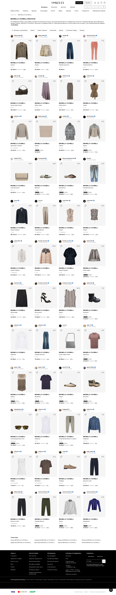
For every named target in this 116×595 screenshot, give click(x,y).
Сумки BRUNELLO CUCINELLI (19, 540)
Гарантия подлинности (35, 558)
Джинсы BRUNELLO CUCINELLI (67, 540)
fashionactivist (91, 35)
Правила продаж (78, 591)
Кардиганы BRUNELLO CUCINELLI (21, 542)
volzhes (64, 116)
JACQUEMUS (51, 579)
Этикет (13, 567)
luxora (16, 200)
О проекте (14, 556)
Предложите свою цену (36, 567)
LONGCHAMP (62, 579)
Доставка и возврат (34, 564)
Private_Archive (42, 241)
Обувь (60, 11)
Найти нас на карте (71, 574)
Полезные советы (34, 569)
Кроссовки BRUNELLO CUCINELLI (44, 542)
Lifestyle (72, 7)
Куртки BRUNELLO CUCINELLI (67, 542)
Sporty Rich (89, 579)
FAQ (67, 558)
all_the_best (90, 116)
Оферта (86, 591)
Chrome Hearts (29, 579)
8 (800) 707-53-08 (71, 563)
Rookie (89, 158)
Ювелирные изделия (99, 11)
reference (65, 76)
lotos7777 (65, 367)
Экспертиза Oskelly (52, 558)
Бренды (34, 11)
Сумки (76, 11)
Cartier (56, 579)
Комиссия (50, 564)
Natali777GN (17, 158)
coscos (40, 200)
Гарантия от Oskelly (16, 558)
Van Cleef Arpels (38, 579)
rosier (64, 451)
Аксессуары (43, 11)
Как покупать (32, 556)
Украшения (85, 11)
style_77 (89, 325)
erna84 (40, 76)
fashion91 (89, 241)
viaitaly (64, 35)
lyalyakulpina (18, 409)
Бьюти (53, 11)
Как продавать (51, 556)
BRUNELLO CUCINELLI (18, 63)
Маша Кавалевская (68, 158)
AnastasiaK (41, 158)
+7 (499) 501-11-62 (70, 567)
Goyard (45, 579)
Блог (12, 564)
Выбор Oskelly (15, 11)
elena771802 (90, 367)
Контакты (68, 556)
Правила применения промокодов (35, 573)
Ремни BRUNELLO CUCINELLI (91, 542)
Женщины (44, 7)
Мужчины (54, 7)
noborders (65, 200)
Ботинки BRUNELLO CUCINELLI (91, 540)
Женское (13, 14)
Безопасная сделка (34, 561)
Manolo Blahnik (70, 579)
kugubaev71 (65, 409)
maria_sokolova (43, 492)
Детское (63, 7)
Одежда (68, 11)
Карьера (13, 569)
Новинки (25, 11)
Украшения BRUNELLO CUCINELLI (44, 540)
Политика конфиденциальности (97, 591)
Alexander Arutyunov (80, 579)
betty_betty (17, 35)
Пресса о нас (14, 561)
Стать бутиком (51, 567)
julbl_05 (16, 76)
